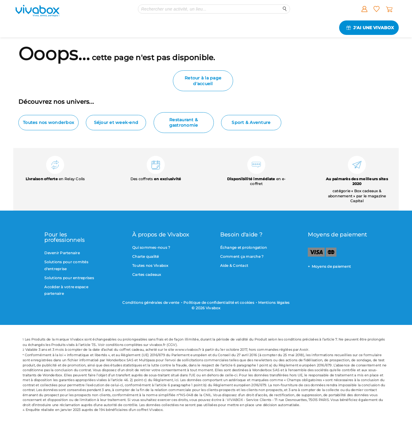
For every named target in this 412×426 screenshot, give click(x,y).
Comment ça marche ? (242, 256)
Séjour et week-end (116, 122)
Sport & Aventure (251, 122)
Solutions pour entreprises (69, 278)
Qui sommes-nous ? (151, 247)
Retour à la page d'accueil (203, 80)
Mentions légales (273, 302)
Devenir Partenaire (62, 253)
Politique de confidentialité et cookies (218, 302)
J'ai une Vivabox (373, 27)
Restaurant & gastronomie (183, 122)
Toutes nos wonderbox (48, 122)
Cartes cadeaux (146, 274)
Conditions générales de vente (150, 302)
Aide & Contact (234, 265)
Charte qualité (145, 256)
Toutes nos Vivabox (150, 265)
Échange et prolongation (243, 247)
